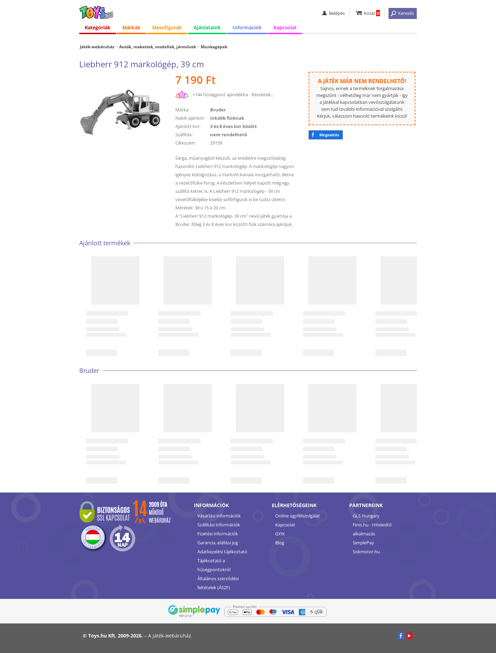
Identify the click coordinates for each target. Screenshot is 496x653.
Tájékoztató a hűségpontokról (213, 565)
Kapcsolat (285, 27)
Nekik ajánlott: (190, 118)
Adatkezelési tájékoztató (222, 551)
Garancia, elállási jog (217, 543)
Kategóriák (98, 27)
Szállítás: (184, 134)
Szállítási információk (218, 525)
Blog (279, 543)
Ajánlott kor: (187, 126)
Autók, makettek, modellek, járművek (157, 46)
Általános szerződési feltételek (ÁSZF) (218, 583)
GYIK (280, 534)
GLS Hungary (366, 516)
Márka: (182, 110)
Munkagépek (214, 46)
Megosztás (329, 134)
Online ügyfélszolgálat (297, 516)
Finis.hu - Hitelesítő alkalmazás (372, 529)
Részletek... (262, 94)
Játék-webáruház (97, 46)
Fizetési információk (217, 534)
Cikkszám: (185, 143)
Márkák (131, 27)
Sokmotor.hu (366, 551)
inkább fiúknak (227, 118)
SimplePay (363, 543)
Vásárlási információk (219, 516)
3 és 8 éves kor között (233, 126)
